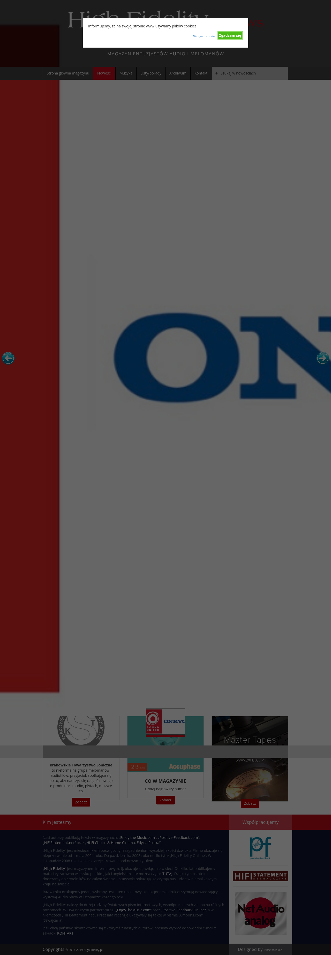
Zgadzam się (230, 35)
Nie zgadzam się (204, 36)
